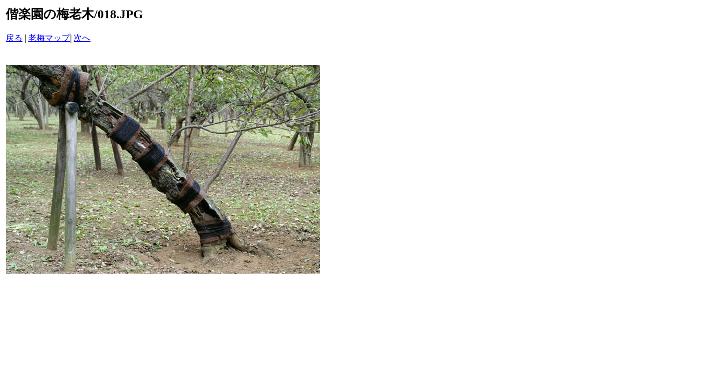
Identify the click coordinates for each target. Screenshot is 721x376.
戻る (14, 37)
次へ (82, 37)
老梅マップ (49, 37)
